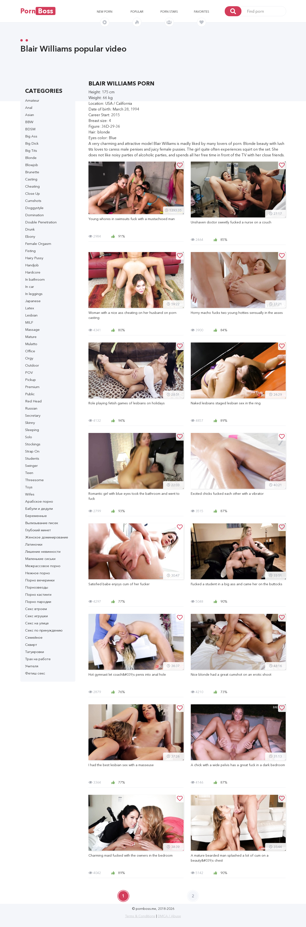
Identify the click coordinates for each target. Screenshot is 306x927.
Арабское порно (39, 501)
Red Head (33, 401)
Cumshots (33, 200)
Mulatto (31, 344)
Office (30, 351)
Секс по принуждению (44, 630)
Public (30, 394)
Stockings (32, 444)
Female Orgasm (38, 243)
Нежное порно (37, 573)
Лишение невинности (42, 551)
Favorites (201, 11)
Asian (29, 114)
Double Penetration (41, 222)
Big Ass (31, 136)
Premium (32, 386)
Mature (31, 336)
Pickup (30, 379)
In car (29, 286)
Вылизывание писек (41, 523)
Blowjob (31, 165)
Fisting (30, 250)
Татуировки (34, 651)
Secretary (32, 415)
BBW (29, 122)
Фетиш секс (35, 673)
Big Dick (31, 143)
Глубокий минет (38, 530)
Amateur (32, 100)
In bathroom (35, 279)
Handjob (32, 265)
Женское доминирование (46, 537)
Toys (29, 487)
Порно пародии (38, 601)
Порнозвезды (36, 587)
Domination (34, 215)
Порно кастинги (38, 594)
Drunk (30, 229)
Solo (28, 437)
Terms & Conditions (140, 916)
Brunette (32, 172)
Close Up (32, 193)
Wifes (29, 494)
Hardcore (32, 272)
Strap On (32, 451)
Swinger (31, 465)
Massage (32, 329)
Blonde (31, 157)
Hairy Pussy (34, 258)
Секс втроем (36, 608)
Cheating (32, 186)
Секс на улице (37, 623)
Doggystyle (34, 207)
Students (32, 458)
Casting (31, 179)
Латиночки (33, 544)
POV (29, 372)
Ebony (30, 236)
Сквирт (31, 644)
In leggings (34, 293)
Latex (29, 308)
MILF (29, 322)
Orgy (29, 358)
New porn (104, 11)
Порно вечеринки (40, 580)
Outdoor (32, 365)
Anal (28, 107)
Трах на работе (38, 659)
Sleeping (32, 429)
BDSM (30, 129)
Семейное (34, 637)
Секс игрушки (36, 616)
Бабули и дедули (39, 508)
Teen (29, 472)
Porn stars (169, 11)
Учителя (31, 666)
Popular (137, 11)
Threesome (34, 480)
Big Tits (31, 150)
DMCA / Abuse (169, 916)
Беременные (36, 515)
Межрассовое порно (42, 566)
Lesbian (31, 315)
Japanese (33, 301)
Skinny (30, 422)
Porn (37, 11)
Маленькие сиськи (40, 558)
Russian (31, 408)
